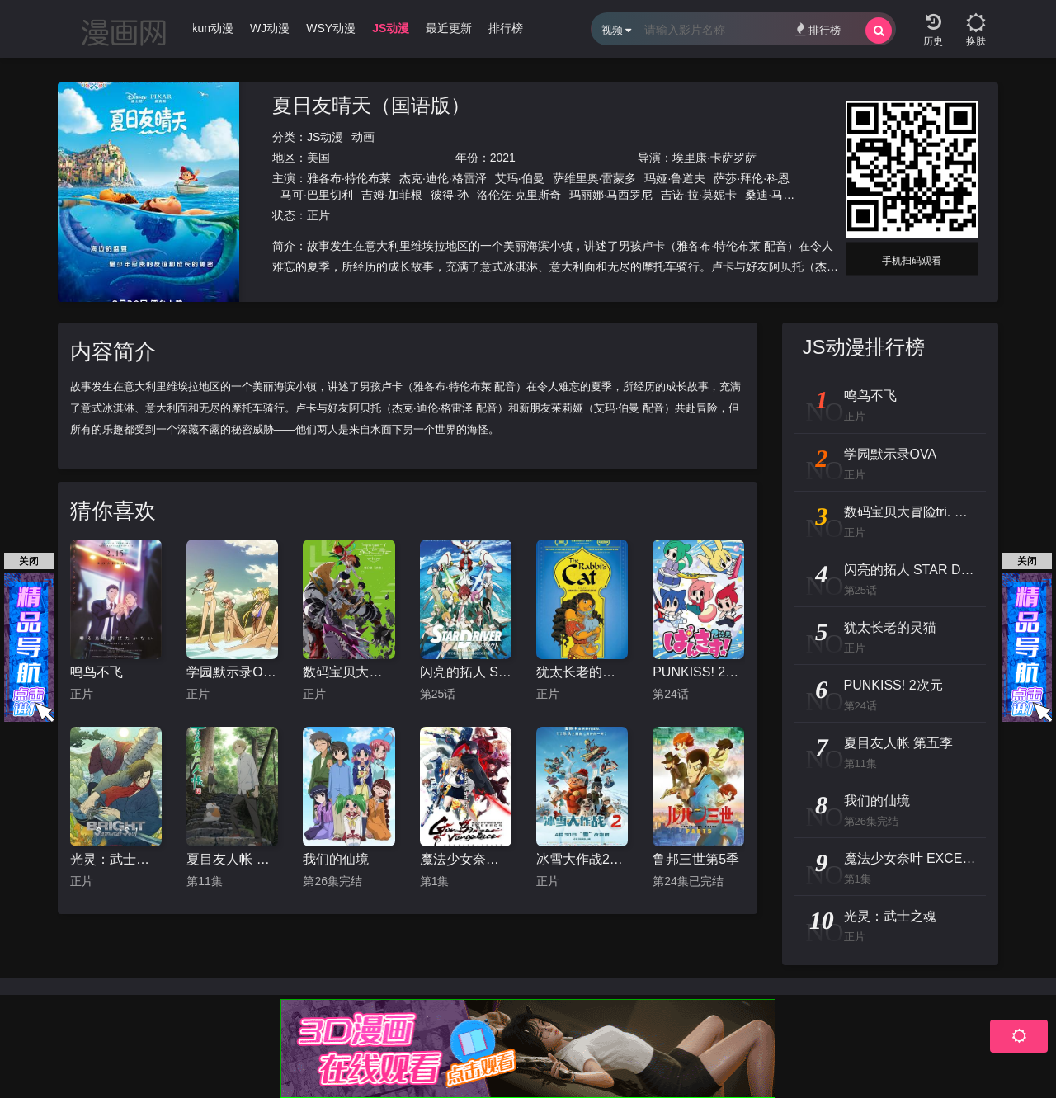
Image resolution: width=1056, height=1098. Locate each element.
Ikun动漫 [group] (211, 28)
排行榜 (818, 29)
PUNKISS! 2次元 (698, 672)
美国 (318, 157)
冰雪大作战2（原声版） (582, 859)
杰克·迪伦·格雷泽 (443, 178)
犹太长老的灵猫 (582, 672)
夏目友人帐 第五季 (232, 859)
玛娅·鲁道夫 (674, 178)
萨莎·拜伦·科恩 (752, 178)
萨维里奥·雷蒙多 (595, 178)
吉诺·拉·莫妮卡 (699, 194)
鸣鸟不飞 (96, 672)
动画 (363, 137)
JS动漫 (325, 137)
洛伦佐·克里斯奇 (519, 194)
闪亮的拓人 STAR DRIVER (466, 672)
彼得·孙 (450, 194)
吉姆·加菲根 (391, 194)
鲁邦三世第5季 (696, 859)
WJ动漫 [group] (270, 28)
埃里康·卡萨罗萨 (714, 157)
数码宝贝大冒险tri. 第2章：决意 (348, 672)
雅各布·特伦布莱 (349, 178)
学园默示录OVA (232, 672)
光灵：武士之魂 (116, 859)
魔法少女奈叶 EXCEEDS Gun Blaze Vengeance (466, 859)
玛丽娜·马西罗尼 (611, 194)
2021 (503, 157)
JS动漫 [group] (390, 28)
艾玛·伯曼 (519, 178)
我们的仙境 (336, 859)
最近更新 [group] (449, 28)
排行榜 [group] (505, 28)
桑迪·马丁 (769, 194)
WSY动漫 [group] (331, 28)
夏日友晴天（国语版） (371, 105)
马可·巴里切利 (316, 194)
